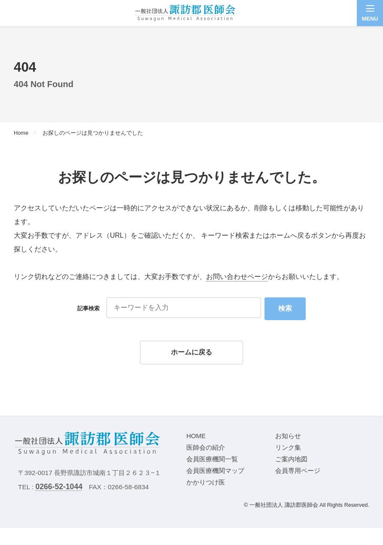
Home (21, 133)
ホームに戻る (191, 352)
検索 (285, 308)
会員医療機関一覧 (212, 459)
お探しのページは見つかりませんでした (93, 133)
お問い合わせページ (237, 276)
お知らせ (288, 435)
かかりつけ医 (205, 482)
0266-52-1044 (58, 486)
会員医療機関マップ (215, 470)
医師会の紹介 (205, 447)
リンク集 (288, 447)
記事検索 (88, 308)
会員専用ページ (297, 470)
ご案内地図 (291, 459)
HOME (196, 435)
